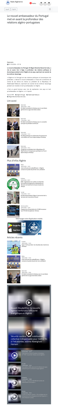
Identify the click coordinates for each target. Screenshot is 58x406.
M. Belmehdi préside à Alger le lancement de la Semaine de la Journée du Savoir (34, 196)
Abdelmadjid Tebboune (33, 95)
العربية (7, 9)
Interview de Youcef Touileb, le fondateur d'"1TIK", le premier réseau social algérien (33, 354)
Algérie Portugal (21, 95)
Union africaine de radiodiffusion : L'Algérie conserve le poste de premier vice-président (33, 169)
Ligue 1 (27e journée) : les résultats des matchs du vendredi (35, 246)
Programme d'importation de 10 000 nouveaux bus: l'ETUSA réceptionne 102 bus (33, 210)
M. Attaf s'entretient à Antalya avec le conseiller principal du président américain (34, 123)
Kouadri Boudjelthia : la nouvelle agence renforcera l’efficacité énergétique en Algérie (25, 310)
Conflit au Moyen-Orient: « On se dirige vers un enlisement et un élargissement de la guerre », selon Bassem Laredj (34, 396)
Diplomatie (10, 62)
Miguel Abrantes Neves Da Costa (17, 97)
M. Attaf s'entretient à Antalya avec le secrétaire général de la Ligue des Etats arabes (34, 109)
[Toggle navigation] (49, 9)
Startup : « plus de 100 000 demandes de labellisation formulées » (33, 381)
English (14, 9)
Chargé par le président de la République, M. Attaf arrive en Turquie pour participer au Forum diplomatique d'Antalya (34, 151)
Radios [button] (33, 3)
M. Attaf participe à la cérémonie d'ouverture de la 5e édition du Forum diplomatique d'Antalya (34, 136)
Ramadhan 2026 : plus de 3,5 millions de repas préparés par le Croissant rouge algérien (34, 368)
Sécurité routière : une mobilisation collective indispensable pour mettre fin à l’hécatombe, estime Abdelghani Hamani (29, 340)
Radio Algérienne (14, 2)
